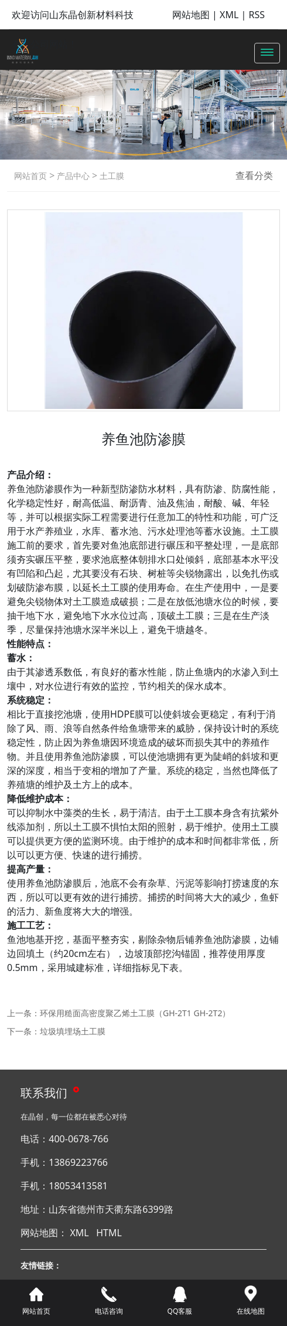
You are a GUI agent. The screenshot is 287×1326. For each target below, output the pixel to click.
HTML (109, 1232)
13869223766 (78, 1162)
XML (229, 14)
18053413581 (78, 1185)
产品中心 (72, 175)
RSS (256, 14)
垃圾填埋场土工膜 (72, 1031)
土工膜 (110, 175)
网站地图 (191, 14)
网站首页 (30, 175)
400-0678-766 (78, 1138)
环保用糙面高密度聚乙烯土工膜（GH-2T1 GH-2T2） (135, 1013)
